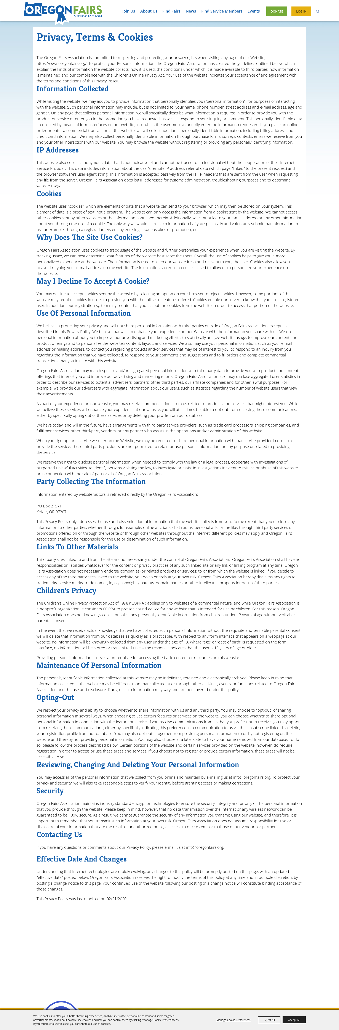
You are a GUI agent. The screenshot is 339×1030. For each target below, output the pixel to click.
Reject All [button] (269, 1020)
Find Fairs (171, 11)
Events (254, 11)
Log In (301, 11)
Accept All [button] (294, 1020)
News (191, 11)
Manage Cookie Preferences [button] (233, 1020)
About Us (148, 11)
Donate (277, 11)
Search (317, 11)
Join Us (128, 11)
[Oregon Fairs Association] (63, 14)
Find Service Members (222, 11)
